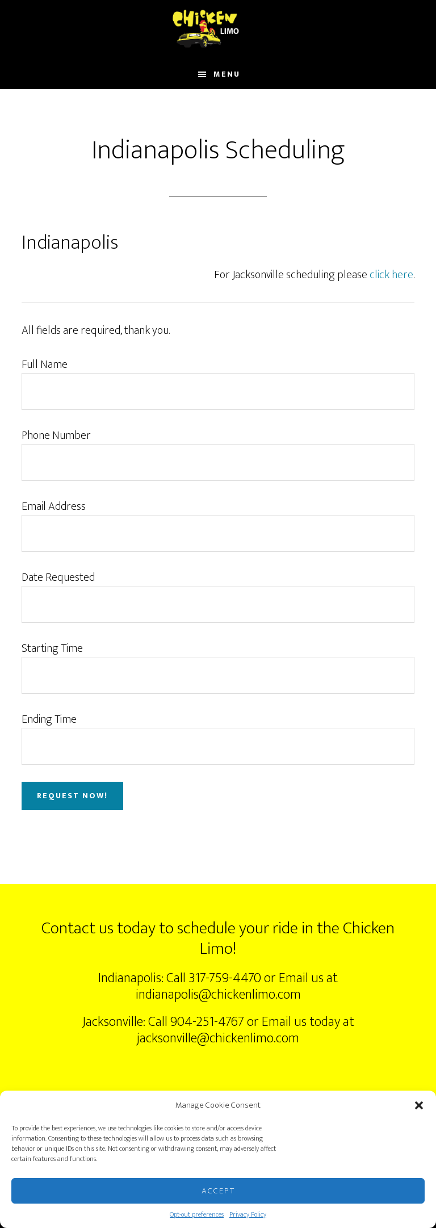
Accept (218, 1191)
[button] (419, 1105)
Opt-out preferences (197, 1214)
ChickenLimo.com (218, 30)
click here (391, 274)
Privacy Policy (247, 1214)
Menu (226, 74)
